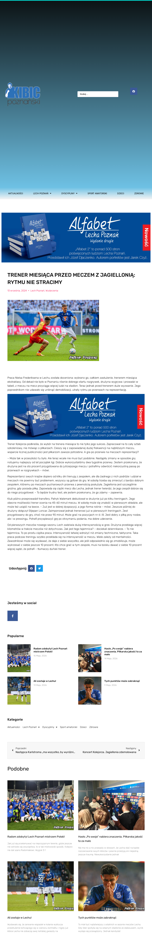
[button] (31, 568)
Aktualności (15, 193)
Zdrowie (139, 193)
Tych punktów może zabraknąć (122, 683)
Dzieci (120, 193)
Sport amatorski (97, 193)
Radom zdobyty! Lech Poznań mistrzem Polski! (50, 652)
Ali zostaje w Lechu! (45, 683)
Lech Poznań (42, 193)
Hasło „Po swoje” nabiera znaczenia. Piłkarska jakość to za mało (123, 653)
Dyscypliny (69, 193)
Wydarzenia (52, 290)
